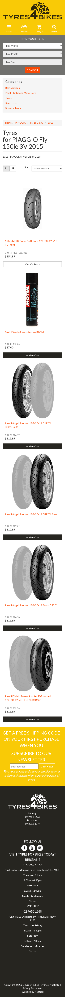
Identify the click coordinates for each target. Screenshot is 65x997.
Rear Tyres (11, 102)
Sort (26, 167)
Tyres (8, 97)
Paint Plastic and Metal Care (20, 92)
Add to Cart (32, 355)
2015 (50, 122)
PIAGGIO (20, 122)
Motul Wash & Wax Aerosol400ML (25, 332)
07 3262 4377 (32, 823)
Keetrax (39, 991)
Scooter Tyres (13, 107)
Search (32, 70)
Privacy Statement (33, 988)
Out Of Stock (32, 264)
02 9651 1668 (32, 816)
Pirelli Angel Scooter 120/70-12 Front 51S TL (31, 605)
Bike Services (12, 87)
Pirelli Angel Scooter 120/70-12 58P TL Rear (31, 514)
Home (8, 122)
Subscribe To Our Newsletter (31, 756)
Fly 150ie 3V (37, 122)
